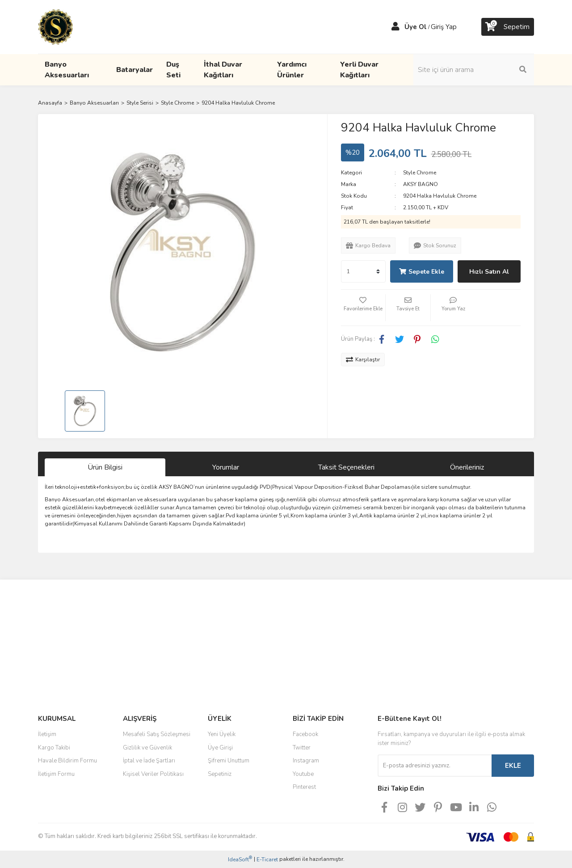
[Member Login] (395, 27)
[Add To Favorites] (363, 307)
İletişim (47, 734)
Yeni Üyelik (222, 734)
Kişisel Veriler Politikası (153, 774)
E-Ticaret (267, 859)
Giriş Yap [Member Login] (444, 26)
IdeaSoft (240, 859)
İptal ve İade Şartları (149, 761)
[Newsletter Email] (435, 765)
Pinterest (304, 787)
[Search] (473, 69)
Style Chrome (419, 172)
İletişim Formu (56, 774)
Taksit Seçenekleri (346, 467)
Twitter (302, 748)
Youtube (303, 774)
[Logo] (55, 26)
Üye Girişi (220, 748)
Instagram (306, 761)
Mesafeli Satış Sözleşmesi (156, 734)
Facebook (305, 734)
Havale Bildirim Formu (67, 761)
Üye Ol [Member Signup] (415, 26)
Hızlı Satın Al (489, 271)
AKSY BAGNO (420, 184)
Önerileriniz (467, 467)
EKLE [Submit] (513, 765)
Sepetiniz (219, 774)
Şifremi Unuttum (228, 761)
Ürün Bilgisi (105, 467)
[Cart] (507, 27)
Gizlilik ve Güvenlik (147, 748)
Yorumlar (225, 467)
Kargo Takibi (54, 748)
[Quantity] (363, 271)
